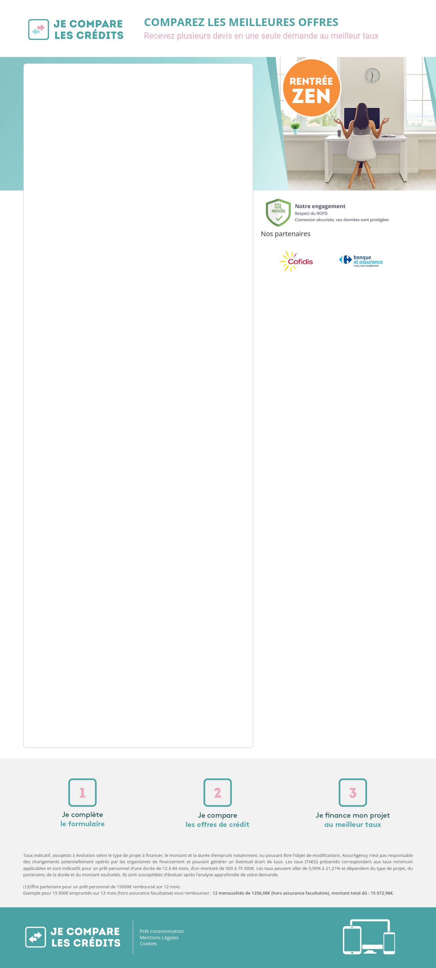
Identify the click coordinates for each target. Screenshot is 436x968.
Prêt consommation (162, 931)
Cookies (148, 943)
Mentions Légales (159, 937)
